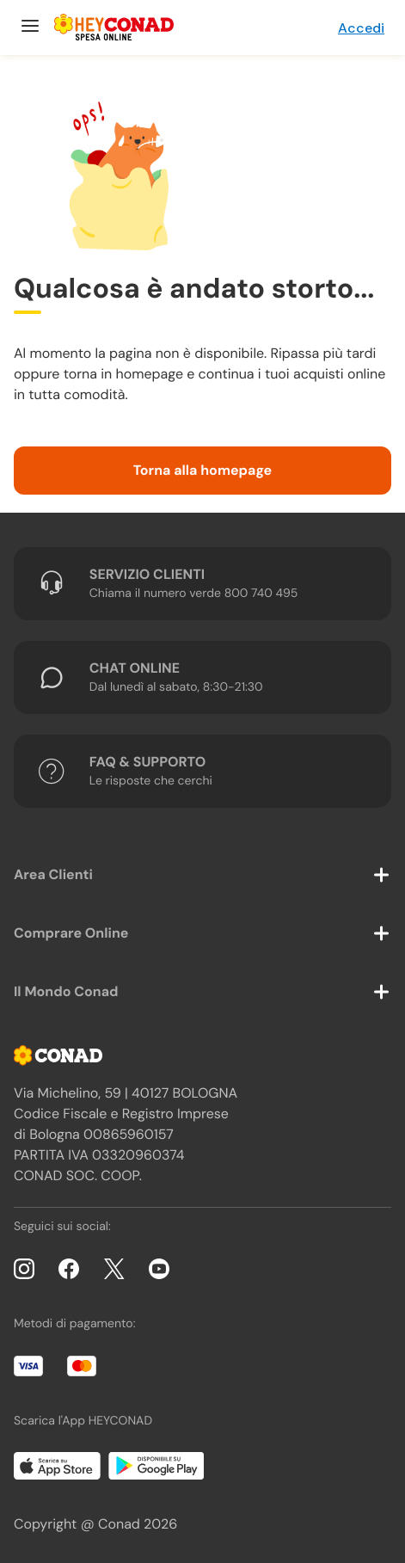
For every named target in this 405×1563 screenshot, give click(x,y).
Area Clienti (53, 874)
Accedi (361, 28)
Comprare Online (71, 933)
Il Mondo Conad (66, 991)
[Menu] (28, 27)
